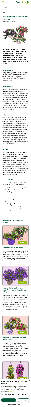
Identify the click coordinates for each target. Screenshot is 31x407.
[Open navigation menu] (3, 2)
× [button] (29, 380)
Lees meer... (22, 242)
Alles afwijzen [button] (23, 400)
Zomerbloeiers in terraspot (12, 248)
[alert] (15, 393)
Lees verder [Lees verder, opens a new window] (11, 391)
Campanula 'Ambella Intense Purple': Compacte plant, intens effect (14, 290)
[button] (15, 404)
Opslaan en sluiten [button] (9, 400)
